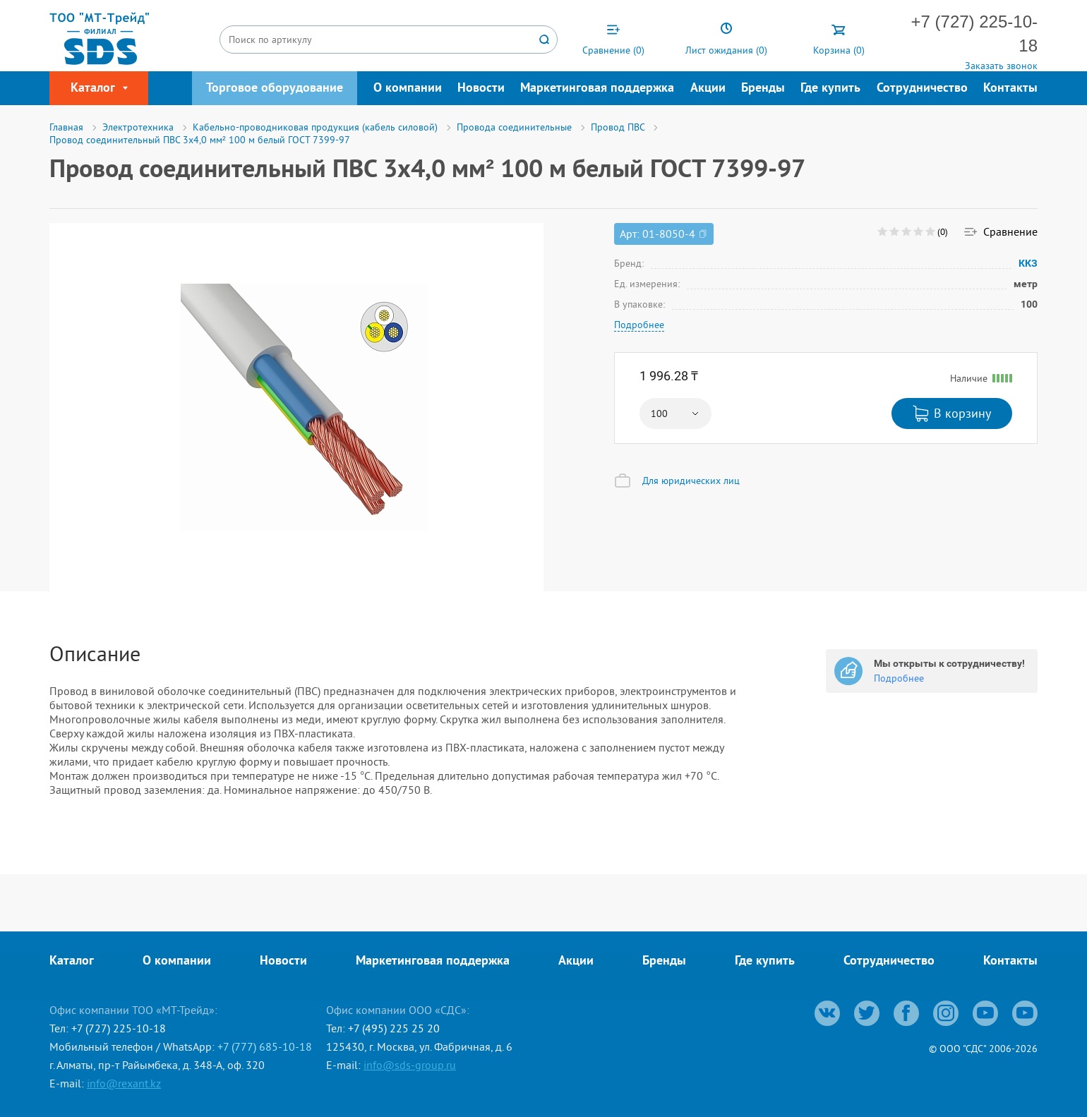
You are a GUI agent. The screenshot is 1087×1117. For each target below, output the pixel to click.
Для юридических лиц (691, 480)
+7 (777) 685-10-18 (264, 1046)
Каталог (71, 961)
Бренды (763, 88)
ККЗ (1028, 263)
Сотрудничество (922, 88)
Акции (708, 88)
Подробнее (639, 324)
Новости (481, 88)
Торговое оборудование (274, 88)
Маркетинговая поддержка (597, 88)
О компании (407, 88)
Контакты (1010, 88)
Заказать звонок (1001, 65)
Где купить (830, 88)
